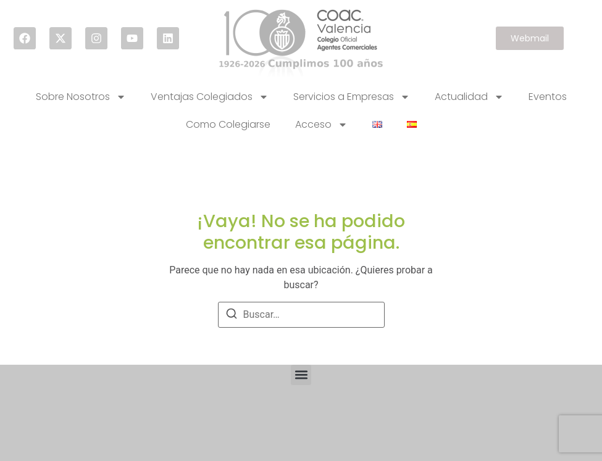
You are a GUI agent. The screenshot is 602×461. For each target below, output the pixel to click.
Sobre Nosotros (81, 97)
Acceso (321, 125)
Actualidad (469, 97)
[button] (301, 375)
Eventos (548, 96)
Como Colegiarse (228, 124)
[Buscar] (231, 315)
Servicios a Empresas (351, 97)
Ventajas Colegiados (210, 97)
